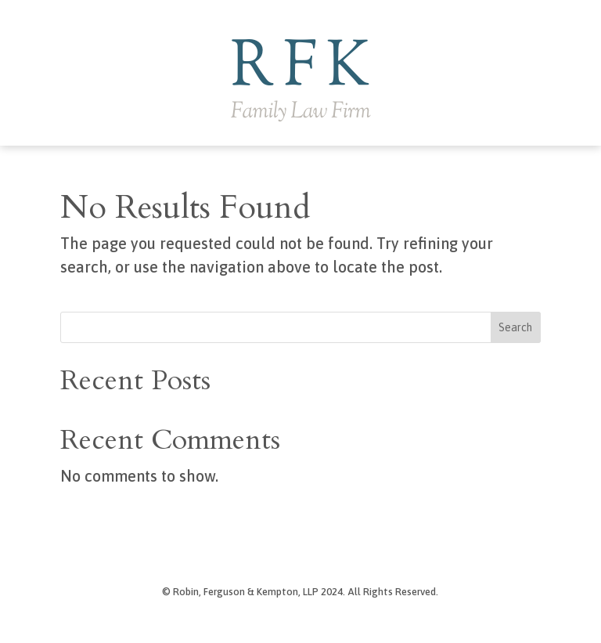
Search (515, 327)
